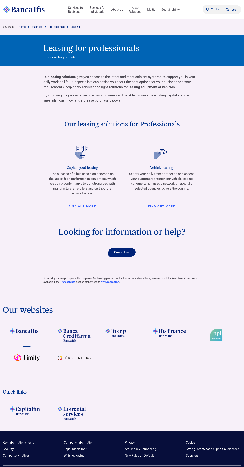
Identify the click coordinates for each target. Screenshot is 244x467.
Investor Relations (135, 10)
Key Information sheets (18, 443)
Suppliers (192, 455)
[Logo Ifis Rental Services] (74, 413)
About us (117, 9)
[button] (227, 9)
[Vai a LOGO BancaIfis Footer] (27, 335)
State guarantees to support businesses (212, 449)
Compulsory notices (16, 455)
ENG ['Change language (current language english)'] (235, 10)
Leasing (75, 26)
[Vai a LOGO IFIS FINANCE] (169, 335)
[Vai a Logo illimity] (27, 361)
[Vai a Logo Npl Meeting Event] (217, 335)
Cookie (190, 443)
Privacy (130, 443)
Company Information (78, 443)
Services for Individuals (97, 10)
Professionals (56, 26)
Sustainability (170, 9)
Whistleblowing (74, 455)
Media (151, 9)
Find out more (82, 206)
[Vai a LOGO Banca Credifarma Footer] (74, 335)
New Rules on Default (139, 455)
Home (22, 26)
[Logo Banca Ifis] (24, 9)
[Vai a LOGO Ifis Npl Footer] (122, 335)
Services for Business (76, 10)
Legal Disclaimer (75, 449)
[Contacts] (214, 9)
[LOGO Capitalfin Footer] (27, 413)
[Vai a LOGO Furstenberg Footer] (74, 361)
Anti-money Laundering (140, 449)
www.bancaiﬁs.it (110, 282)
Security (8, 449)
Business (37, 26)
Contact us (122, 252)
